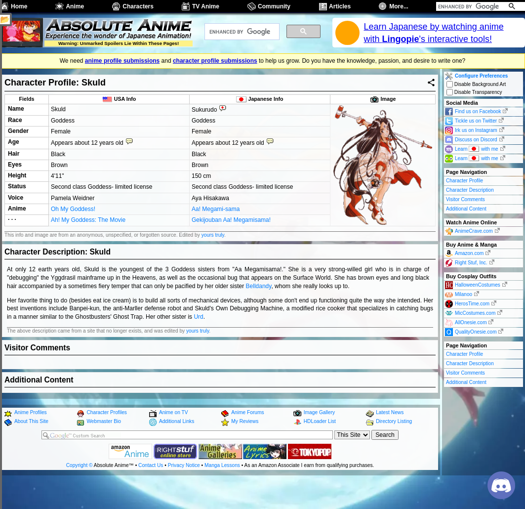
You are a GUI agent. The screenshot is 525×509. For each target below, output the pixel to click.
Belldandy (259, 313)
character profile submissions (215, 60)
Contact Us (150, 493)
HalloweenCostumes (477, 285)
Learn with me (476, 148)
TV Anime (205, 6)
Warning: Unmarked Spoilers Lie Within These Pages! (118, 43)
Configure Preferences (481, 76)
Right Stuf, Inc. (471, 262)
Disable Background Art (476, 84)
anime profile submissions (122, 60)
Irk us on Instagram (476, 130)
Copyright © (79, 493)
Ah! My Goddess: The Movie (88, 248)
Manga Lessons (222, 493)
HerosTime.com (472, 303)
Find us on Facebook (478, 111)
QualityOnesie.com (475, 332)
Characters (138, 6)
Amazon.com (469, 253)
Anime (75, 6)
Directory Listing (394, 449)
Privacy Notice (184, 493)
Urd (198, 344)
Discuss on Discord (476, 139)
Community (274, 6)
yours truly (213, 262)
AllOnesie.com (470, 322)
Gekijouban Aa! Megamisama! (231, 248)
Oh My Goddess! (73, 237)
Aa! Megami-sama (216, 237)
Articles (340, 6)
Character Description (470, 190)
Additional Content (466, 209)
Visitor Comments (465, 199)
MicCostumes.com (475, 313)
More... (398, 6)
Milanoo (463, 294)
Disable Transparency (474, 92)
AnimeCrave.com (474, 231)
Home (19, 6)
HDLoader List (320, 449)
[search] (469, 6)
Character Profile (464, 180)
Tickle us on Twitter (476, 121)
